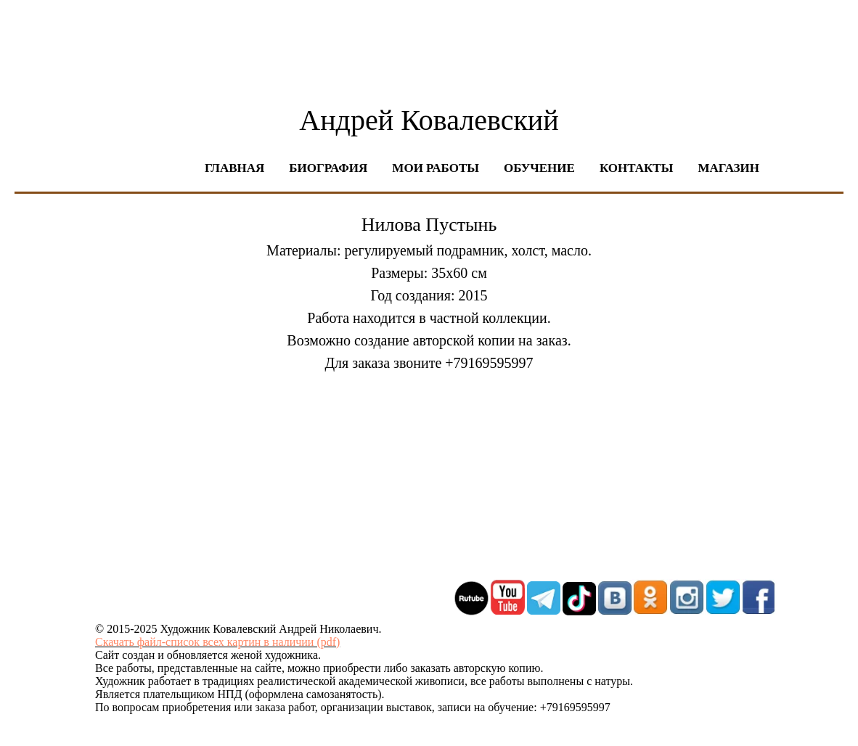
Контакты (636, 168)
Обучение (539, 168)
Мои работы (435, 168)
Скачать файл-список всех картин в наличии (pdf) (217, 642)
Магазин (728, 168)
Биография (328, 168)
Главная (234, 168)
